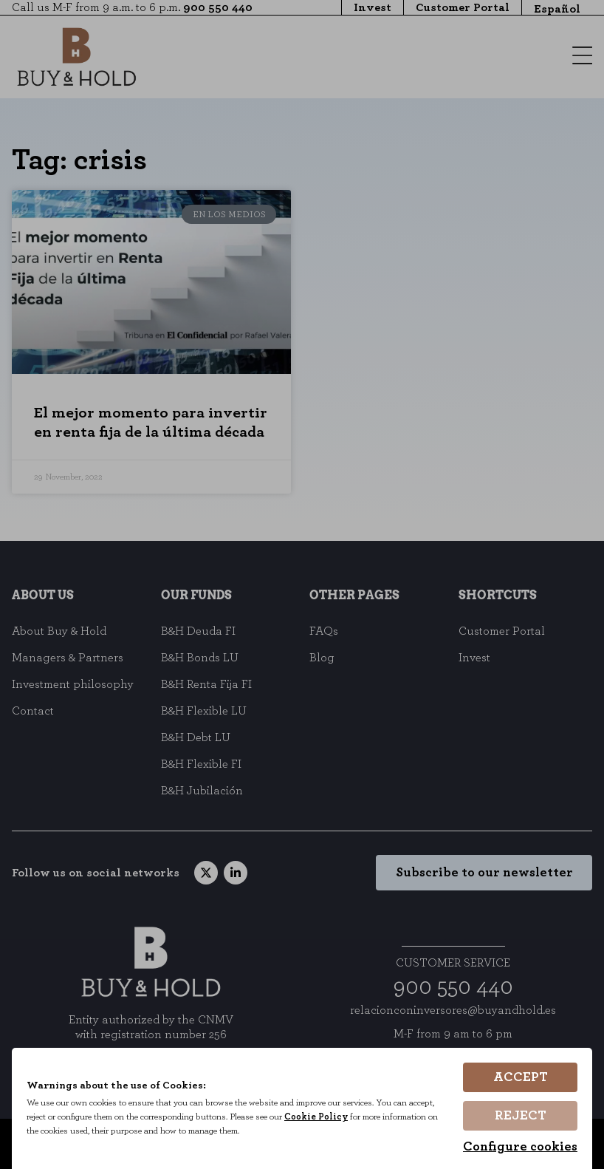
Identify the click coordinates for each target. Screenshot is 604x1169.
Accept (520, 1080)
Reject (520, 1117)
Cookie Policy (326, 1119)
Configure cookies (520, 1146)
